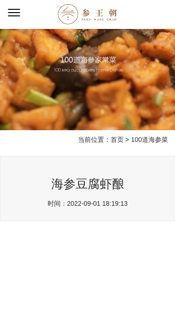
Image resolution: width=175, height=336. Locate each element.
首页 (117, 139)
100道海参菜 (149, 139)
